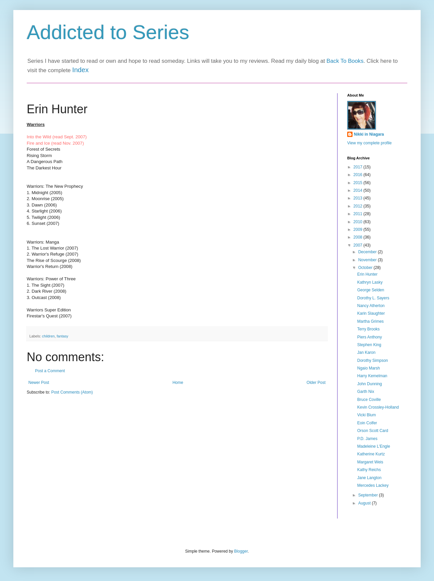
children (48, 336)
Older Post (316, 382)
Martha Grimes (370, 321)
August (365, 503)
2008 (359, 237)
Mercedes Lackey (373, 485)
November (368, 260)
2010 (359, 222)
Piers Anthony (369, 337)
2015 (359, 182)
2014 (359, 190)
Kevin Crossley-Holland (378, 407)
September (368, 495)
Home (178, 382)
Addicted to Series (108, 32)
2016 (359, 174)
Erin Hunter (367, 274)
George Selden (370, 290)
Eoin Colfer (367, 423)
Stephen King (369, 344)
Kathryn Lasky (370, 282)
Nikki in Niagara (369, 134)
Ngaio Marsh (368, 368)
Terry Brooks (368, 329)
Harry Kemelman (372, 376)
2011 (359, 213)
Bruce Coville (369, 399)
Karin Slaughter (371, 313)
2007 (359, 245)
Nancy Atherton (371, 305)
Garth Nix (365, 391)
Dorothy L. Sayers (373, 298)
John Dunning (369, 384)
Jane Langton (369, 477)
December (368, 252)
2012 (359, 206)
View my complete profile (369, 143)
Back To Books (345, 61)
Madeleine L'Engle (373, 446)
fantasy (62, 336)
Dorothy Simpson (372, 360)
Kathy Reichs (369, 469)
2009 (359, 229)
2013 (359, 198)
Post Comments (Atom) (72, 392)
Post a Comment (50, 371)
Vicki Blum (366, 415)
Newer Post (38, 382)
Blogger (241, 551)
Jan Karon (366, 352)
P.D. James (367, 438)
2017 (359, 167)
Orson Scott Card (372, 430)
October (366, 267)
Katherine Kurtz (371, 454)
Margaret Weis (370, 462)
